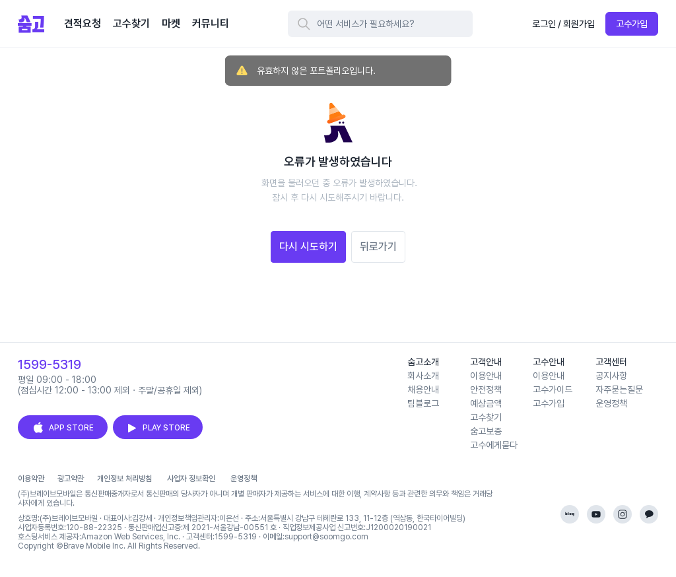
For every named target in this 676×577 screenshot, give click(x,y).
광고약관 (70, 478)
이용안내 (486, 375)
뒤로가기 (378, 246)
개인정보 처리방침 (124, 478)
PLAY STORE (157, 427)
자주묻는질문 (619, 389)
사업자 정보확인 (191, 478)
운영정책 (611, 403)
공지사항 (611, 375)
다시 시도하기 (308, 246)
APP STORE (63, 427)
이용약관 (31, 478)
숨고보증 (486, 431)
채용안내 (423, 389)
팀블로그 (423, 403)
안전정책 (486, 389)
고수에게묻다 (494, 445)
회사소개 (423, 375)
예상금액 (486, 403)
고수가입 (632, 23)
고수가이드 (552, 389)
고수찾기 (486, 417)
